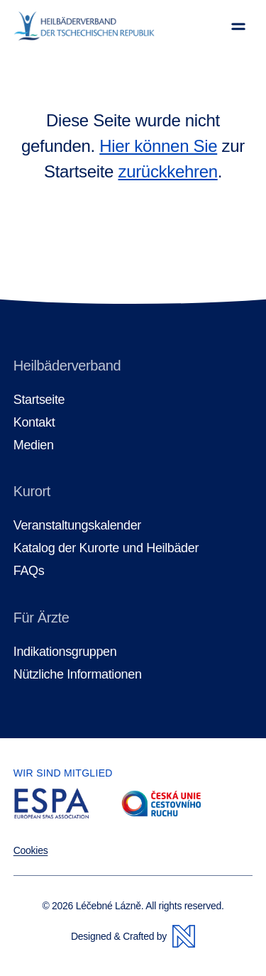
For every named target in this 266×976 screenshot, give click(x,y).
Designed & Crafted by (133, 936)
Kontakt (34, 422)
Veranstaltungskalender (77, 525)
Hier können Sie (158, 145)
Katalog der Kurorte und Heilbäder (106, 548)
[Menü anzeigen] (238, 26)
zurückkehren (167, 171)
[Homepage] (84, 26)
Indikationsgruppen (65, 652)
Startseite (39, 400)
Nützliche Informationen (77, 674)
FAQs (29, 571)
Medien (33, 445)
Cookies (30, 850)
